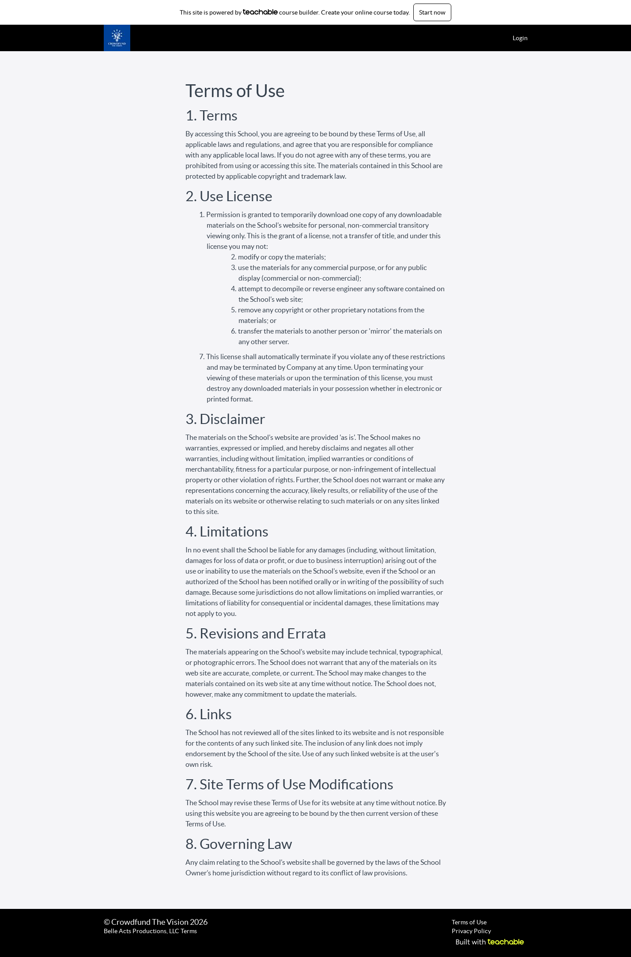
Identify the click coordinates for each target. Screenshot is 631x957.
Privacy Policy (471, 930)
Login (520, 37)
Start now (432, 12)
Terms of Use (469, 922)
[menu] (517, 38)
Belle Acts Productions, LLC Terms (150, 930)
